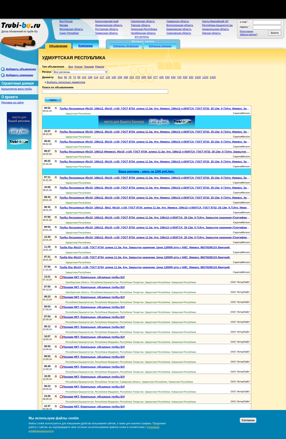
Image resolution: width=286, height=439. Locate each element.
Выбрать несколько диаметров (66, 82)
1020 (198, 77)
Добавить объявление (21, 69)
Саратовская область (178, 33)
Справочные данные (17, 83)
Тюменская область (106, 33)
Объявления (58, 46)
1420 (213, 77)
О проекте (9, 96)
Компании (85, 45)
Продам (89, 66)
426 (161, 77)
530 (167, 77)
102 (84, 77)
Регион (46, 71)
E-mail (244, 22)
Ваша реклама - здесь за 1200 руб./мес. (147, 171)
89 (78, 77)
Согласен (248, 420)
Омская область (211, 33)
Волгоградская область (179, 25)
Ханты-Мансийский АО (215, 21)
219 (131, 77)
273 (137, 77)
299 (143, 77)
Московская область (71, 29)
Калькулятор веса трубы (16, 88)
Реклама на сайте (12, 102)
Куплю (78, 66)
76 (69, 77)
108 (90, 77)
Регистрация (246, 31)
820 (185, 77)
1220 (205, 77)
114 (96, 77)
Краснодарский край (107, 21)
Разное (99, 66)
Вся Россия (66, 21)
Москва (63, 25)
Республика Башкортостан (217, 25)
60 (65, 77)
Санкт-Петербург (69, 33)
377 (155, 77)
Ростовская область (106, 29)
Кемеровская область (178, 29)
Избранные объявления (126, 46)
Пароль (245, 26)
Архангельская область (215, 29)
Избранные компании (160, 46)
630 (173, 77)
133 (108, 77)
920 (191, 77)
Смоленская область (143, 21)
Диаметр (47, 77)
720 (179, 77)
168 (126, 77)
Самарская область (177, 21)
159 (120, 77)
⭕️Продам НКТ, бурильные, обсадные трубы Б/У (92, 277)
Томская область (140, 25)
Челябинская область (143, 33)
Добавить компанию (19, 75)
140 (113, 77)
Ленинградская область (108, 25)
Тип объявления (53, 66)
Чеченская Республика (144, 29)
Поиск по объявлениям (57, 87)
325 (149, 77)
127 (102, 77)
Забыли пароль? (248, 34)
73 (74, 77)
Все (70, 66)
